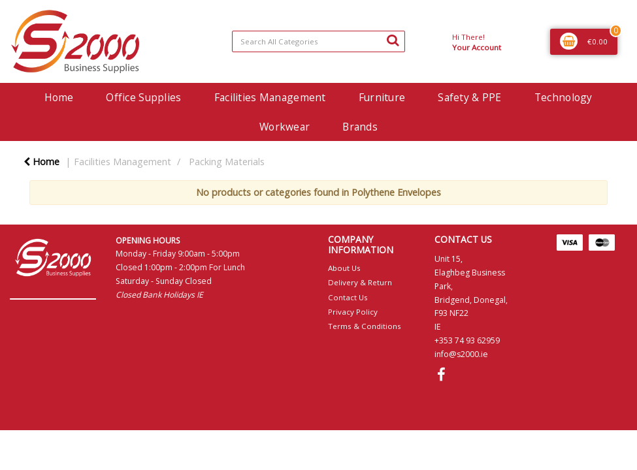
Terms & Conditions (364, 326)
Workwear (284, 126)
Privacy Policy (353, 312)
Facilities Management (270, 97)
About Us (344, 268)
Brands (360, 126)
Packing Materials (227, 161)
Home (58, 97)
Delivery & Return (360, 282)
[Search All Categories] (318, 41)
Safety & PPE (469, 97)
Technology (563, 97)
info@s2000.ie (461, 354)
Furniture (382, 97)
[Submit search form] (392, 40)
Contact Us (348, 297)
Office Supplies (143, 97)
